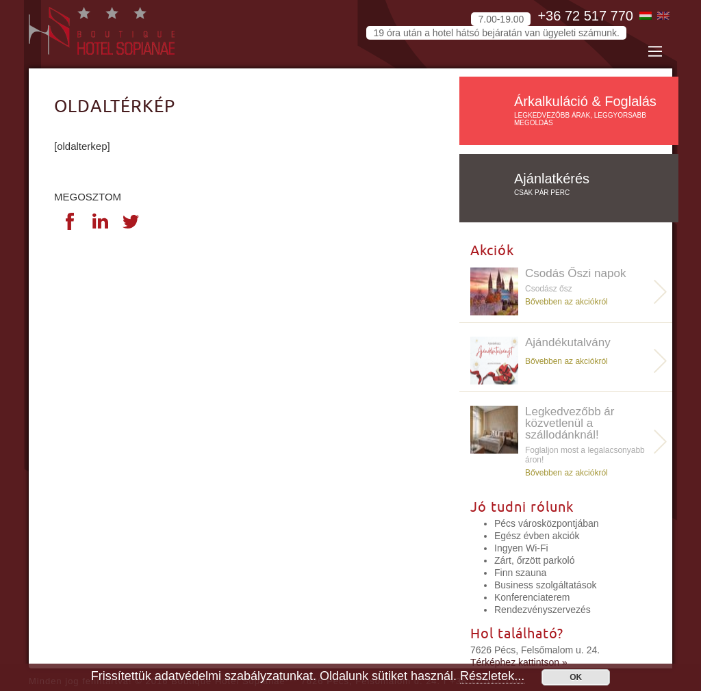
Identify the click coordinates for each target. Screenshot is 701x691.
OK (576, 677)
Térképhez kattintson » (519, 662)
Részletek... (492, 676)
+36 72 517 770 (585, 16)
